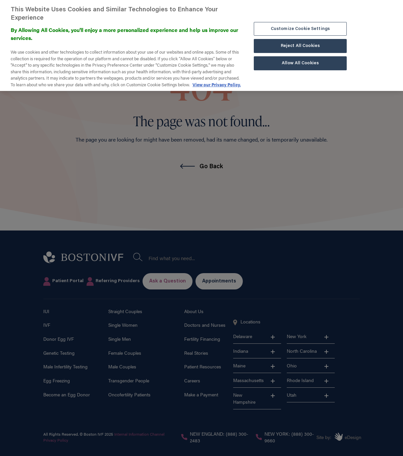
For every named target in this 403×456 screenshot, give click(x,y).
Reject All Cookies (300, 42)
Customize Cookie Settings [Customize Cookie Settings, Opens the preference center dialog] (300, 24)
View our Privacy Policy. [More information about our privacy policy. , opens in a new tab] (217, 80)
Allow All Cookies (300, 59)
